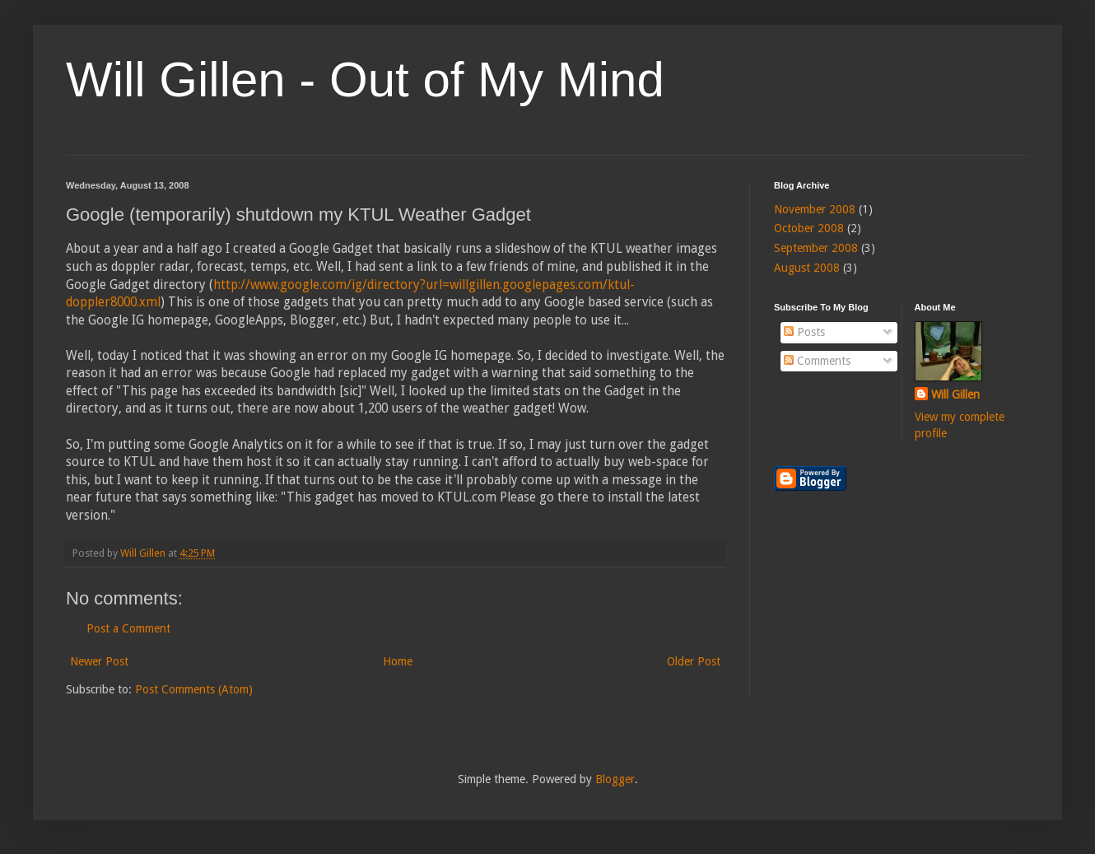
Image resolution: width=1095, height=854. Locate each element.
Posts (804, 331)
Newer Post (99, 661)
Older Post (693, 661)
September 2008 (816, 247)
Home (397, 661)
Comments (817, 360)
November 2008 (814, 209)
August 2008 (807, 267)
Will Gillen (955, 394)
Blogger (615, 779)
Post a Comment (128, 628)
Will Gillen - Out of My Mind (365, 79)
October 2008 (809, 228)
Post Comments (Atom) (194, 689)
